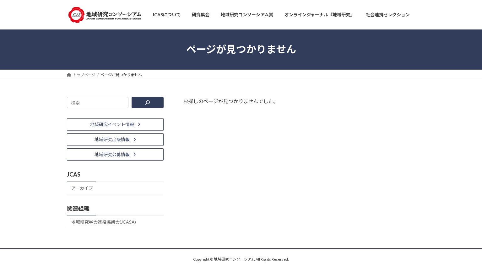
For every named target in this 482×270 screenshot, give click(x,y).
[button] (115, 124)
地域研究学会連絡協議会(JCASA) (103, 222)
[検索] (148, 102)
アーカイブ (82, 188)
